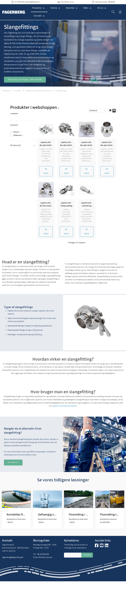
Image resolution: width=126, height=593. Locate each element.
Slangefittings (60, 90)
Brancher (70, 8)
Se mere (46, 171)
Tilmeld (87, 555)
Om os (100, 8)
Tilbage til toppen (76, 242)
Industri (14, 125)
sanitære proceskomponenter (64, 406)
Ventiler (18, 90)
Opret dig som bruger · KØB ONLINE (25, 79)
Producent (15, 145)
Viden (85, 8)
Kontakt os (13, 462)
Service (53, 8)
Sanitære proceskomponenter (38, 90)
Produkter (6, 90)
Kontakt (38, 16)
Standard (93, 110)
